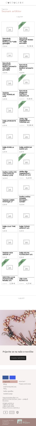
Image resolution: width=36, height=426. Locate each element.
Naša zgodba (8, 391)
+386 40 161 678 (7, 405)
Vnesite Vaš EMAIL (18, 358)
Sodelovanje (7, 394)
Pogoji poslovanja (25, 384)
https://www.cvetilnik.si (11, 408)
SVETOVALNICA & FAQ (9, 387)
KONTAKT (22, 381)
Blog (5, 384)
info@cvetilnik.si (8, 403)
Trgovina (5, 9)
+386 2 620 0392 (8, 406)
